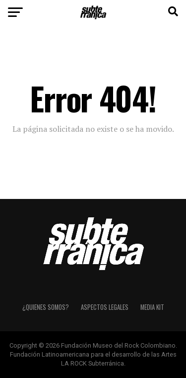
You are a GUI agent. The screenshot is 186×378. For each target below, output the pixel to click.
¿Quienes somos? (45, 307)
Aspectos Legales (104, 307)
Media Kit (152, 307)
